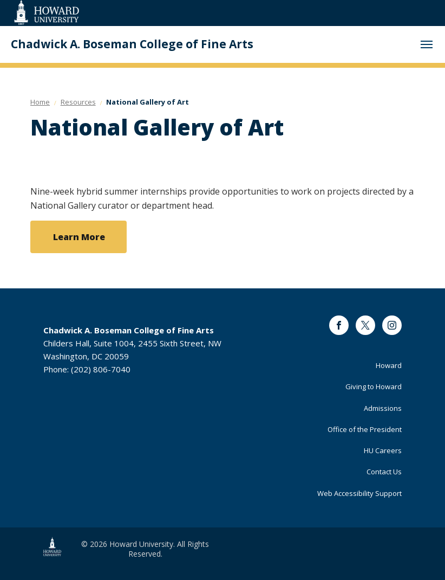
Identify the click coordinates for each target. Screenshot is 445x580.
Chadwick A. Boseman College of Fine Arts (132, 44)
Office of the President (365, 429)
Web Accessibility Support (359, 493)
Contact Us (384, 471)
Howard (389, 365)
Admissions (383, 408)
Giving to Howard (373, 386)
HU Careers (383, 450)
